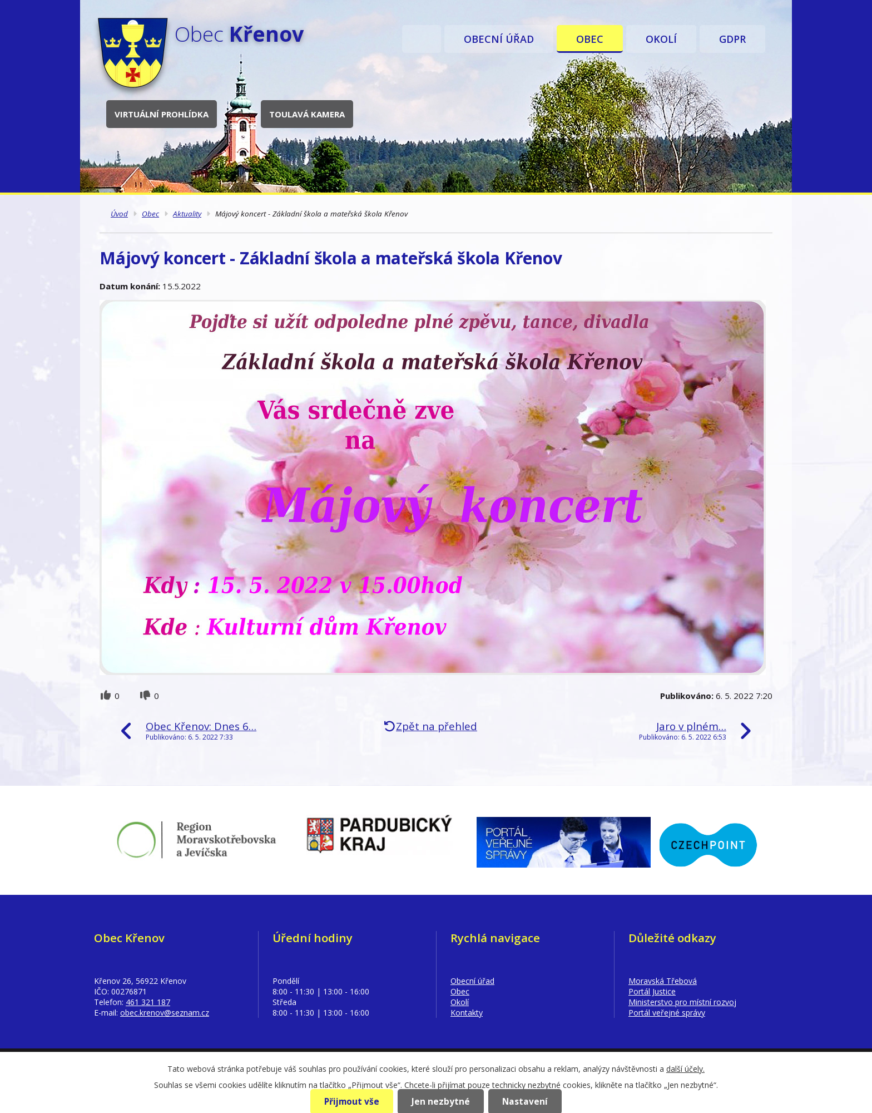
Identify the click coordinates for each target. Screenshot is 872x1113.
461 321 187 (148, 1002)
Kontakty (466, 1012)
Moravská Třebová (662, 981)
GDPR (732, 39)
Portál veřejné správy (666, 1012)
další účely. (685, 1068)
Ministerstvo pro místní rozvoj (682, 1002)
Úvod (421, 39)
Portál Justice (652, 991)
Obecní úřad (499, 39)
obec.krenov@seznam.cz (164, 1012)
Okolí (661, 39)
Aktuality (187, 214)
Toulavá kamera (307, 114)
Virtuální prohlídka (162, 114)
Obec (589, 39)
